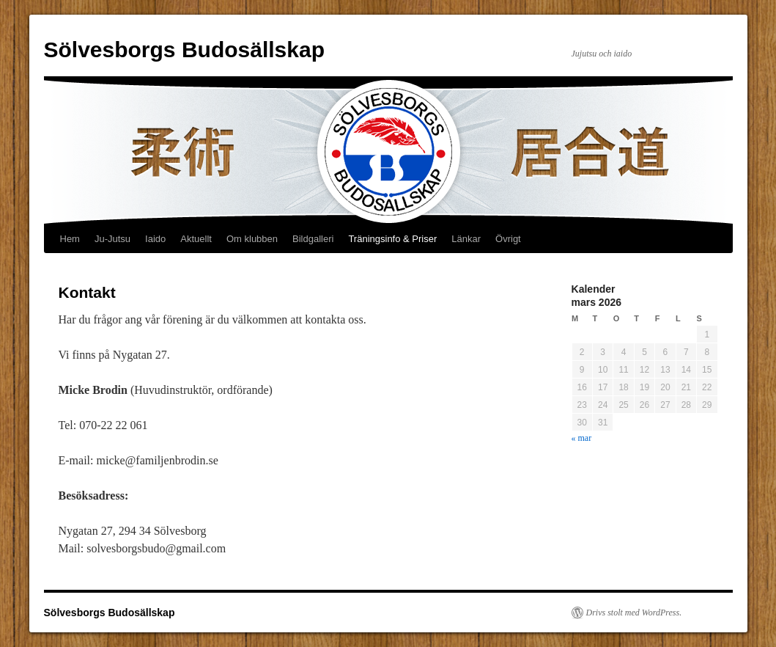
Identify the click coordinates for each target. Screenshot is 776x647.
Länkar (466, 238)
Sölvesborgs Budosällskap (184, 49)
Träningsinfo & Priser (392, 238)
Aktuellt (196, 238)
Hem (70, 238)
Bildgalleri (312, 238)
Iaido (155, 238)
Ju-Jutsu (112, 238)
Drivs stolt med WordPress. (634, 612)
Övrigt (508, 238)
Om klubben (252, 238)
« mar (582, 438)
